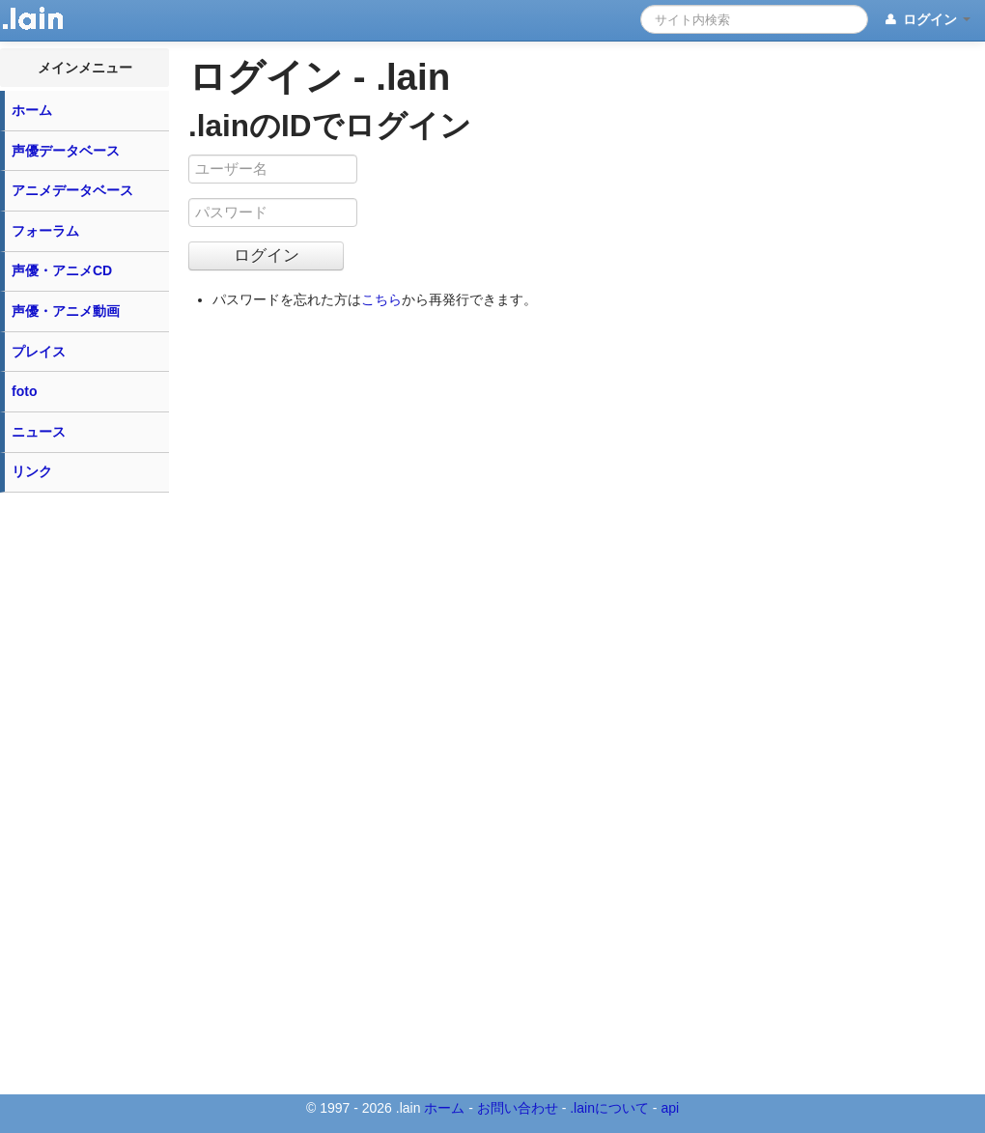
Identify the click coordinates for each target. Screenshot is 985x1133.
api (670, 1108)
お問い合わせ (517, 1108)
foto (24, 391)
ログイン (927, 20)
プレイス (39, 351)
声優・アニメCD (62, 270)
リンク (32, 471)
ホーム (32, 110)
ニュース (39, 431)
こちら (381, 299)
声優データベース (66, 150)
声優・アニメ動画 (66, 311)
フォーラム (45, 231)
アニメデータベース (72, 190)
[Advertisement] (85, 792)
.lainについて (609, 1108)
